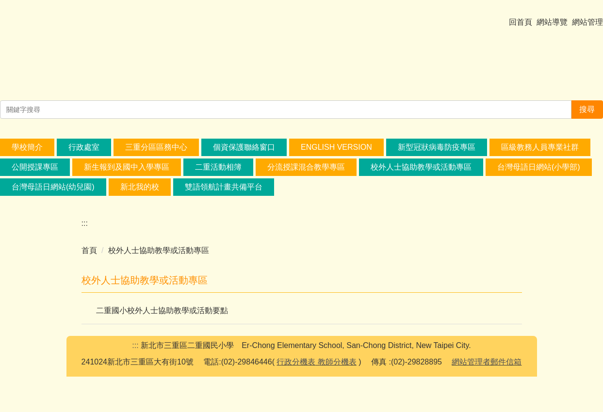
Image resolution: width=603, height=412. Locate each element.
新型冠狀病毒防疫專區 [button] (436, 151)
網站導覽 (552, 26)
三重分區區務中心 (156, 151)
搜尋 (587, 114)
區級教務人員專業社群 (540, 151)
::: (84, 227)
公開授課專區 (35, 171)
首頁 (89, 255)
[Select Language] (76, 12)
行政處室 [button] (83, 151)
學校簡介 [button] (27, 151)
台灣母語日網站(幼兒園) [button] (53, 191)
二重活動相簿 (218, 171)
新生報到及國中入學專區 (126, 171)
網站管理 (587, 26)
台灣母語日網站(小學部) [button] (538, 171)
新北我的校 (139, 191)
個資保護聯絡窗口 (244, 151)
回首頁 (520, 26)
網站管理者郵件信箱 (487, 397)
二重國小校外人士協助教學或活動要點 (162, 315)
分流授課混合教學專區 (306, 171)
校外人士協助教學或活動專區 (421, 171)
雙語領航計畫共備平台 (223, 191)
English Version (336, 151)
